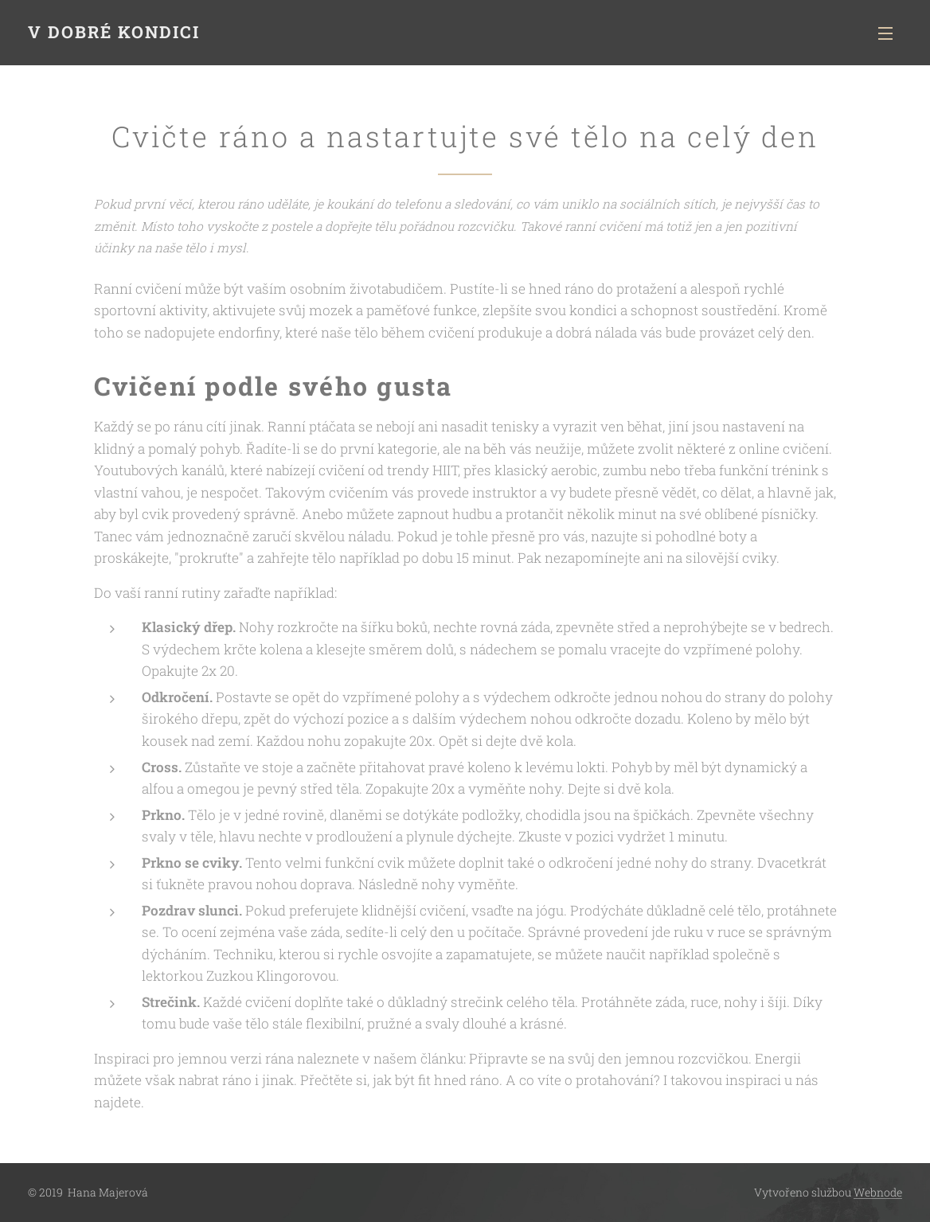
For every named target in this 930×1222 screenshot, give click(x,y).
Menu (885, 33)
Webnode (878, 1192)
